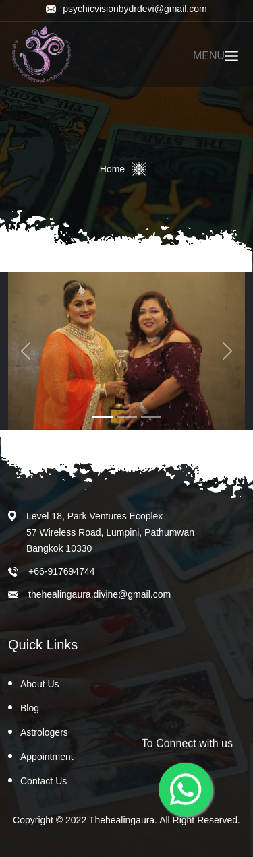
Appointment (47, 756)
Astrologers (44, 732)
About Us (39, 683)
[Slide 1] (102, 417)
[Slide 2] (127, 417)
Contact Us (43, 780)
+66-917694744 (61, 571)
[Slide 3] (151, 417)
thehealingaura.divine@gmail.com (99, 594)
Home (112, 169)
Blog (29, 708)
